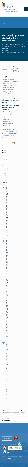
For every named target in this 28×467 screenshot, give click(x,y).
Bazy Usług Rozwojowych (8, 133)
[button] (26, 9)
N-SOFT (9, 458)
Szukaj (5, 174)
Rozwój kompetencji (5, 167)
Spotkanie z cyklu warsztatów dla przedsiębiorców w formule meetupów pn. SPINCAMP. (7, 264)
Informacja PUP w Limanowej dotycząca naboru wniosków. (7, 315)
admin (10, 71)
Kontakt (7, 438)
